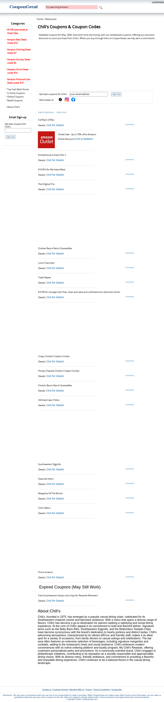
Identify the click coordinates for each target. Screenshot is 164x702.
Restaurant (51, 19)
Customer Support (60, 689)
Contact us (46, 689)
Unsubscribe (116, 689)
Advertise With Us (76, 689)
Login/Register (158, 2)
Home (40, 19)
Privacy (89, 689)
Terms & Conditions (101, 689)
